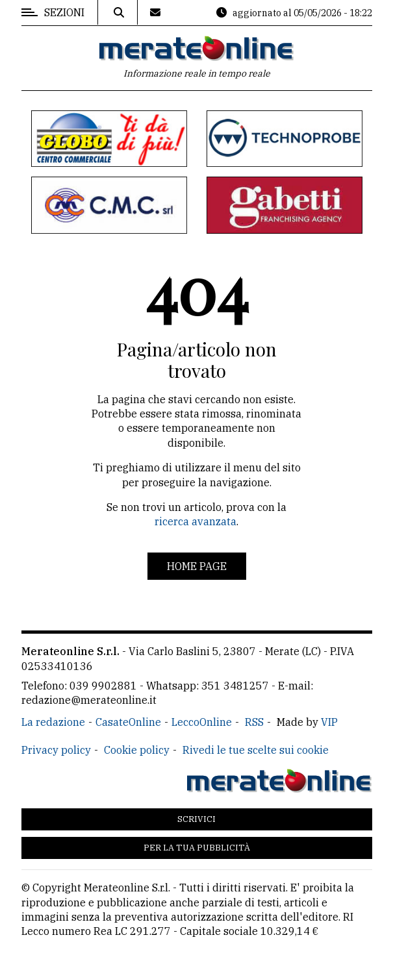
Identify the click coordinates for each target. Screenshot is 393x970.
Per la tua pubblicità (197, 847)
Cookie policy (137, 749)
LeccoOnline (201, 721)
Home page (197, 566)
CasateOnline (128, 721)
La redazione (53, 721)
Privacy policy (56, 749)
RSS (254, 721)
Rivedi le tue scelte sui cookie (256, 749)
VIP (329, 721)
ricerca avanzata (195, 521)
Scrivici (196, 819)
